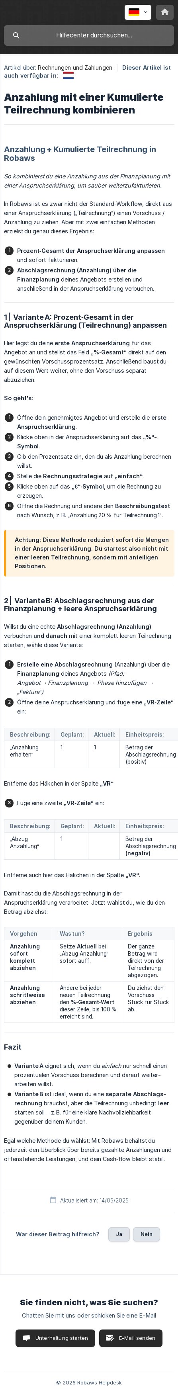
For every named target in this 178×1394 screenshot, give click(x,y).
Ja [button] (119, 1234)
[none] (138, 12)
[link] (68, 75)
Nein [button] (147, 1234)
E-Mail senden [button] (137, 1338)
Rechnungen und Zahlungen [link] (75, 67)
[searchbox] (89, 35)
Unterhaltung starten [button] (61, 1338)
